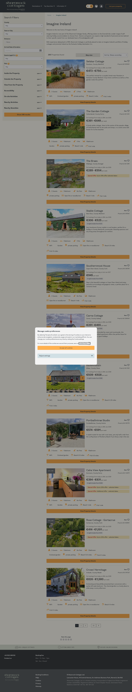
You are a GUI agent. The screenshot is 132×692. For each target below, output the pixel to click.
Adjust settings (44, 356)
